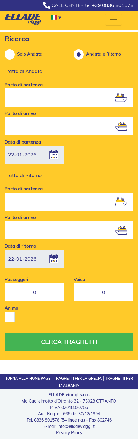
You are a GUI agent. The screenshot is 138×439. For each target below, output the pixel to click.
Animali (13, 308)
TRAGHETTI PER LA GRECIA (78, 378)
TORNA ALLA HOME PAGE (27, 378)
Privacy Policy (69, 432)
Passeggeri (16, 279)
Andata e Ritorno (97, 54)
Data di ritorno (20, 246)
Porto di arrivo (20, 113)
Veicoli (81, 279)
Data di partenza (23, 142)
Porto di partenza (24, 84)
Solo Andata (23, 54)
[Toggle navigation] (113, 20)
